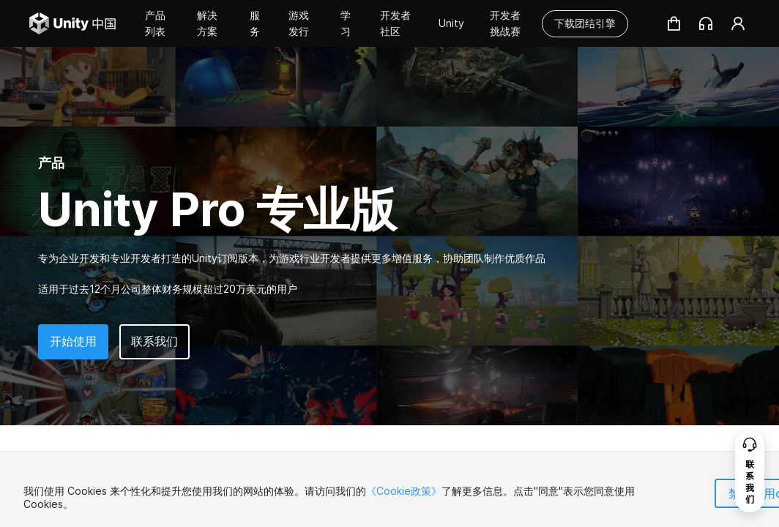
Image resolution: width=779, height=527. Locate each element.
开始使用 (73, 341)
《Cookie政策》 (403, 491)
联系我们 (154, 341)
